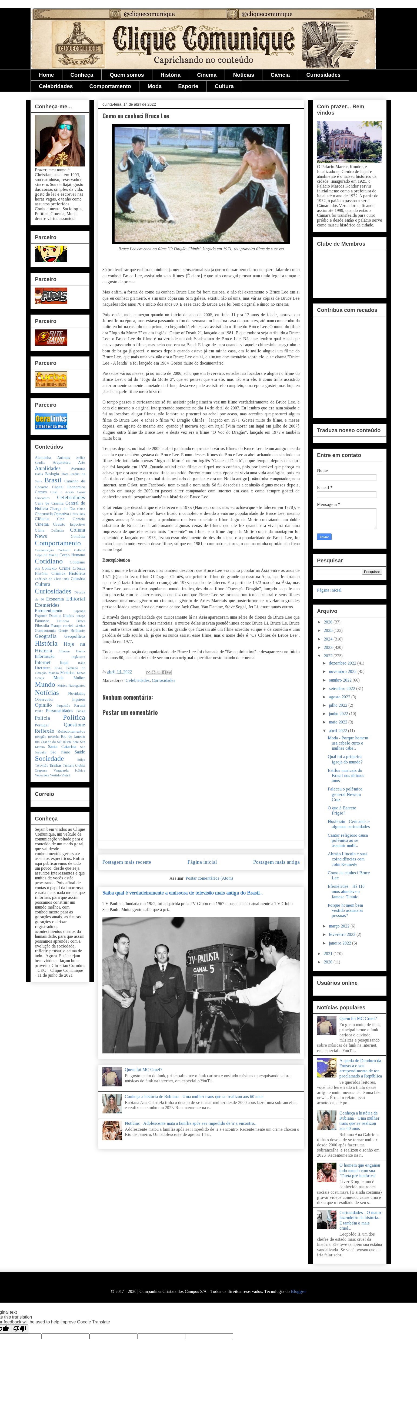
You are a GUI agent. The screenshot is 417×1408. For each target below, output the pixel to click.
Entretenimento (48, 610)
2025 (328, 630)
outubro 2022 (341, 680)
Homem (64, 651)
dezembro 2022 (343, 663)
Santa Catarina (62, 746)
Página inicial (202, 862)
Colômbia (57, 530)
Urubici (80, 766)
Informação (45, 656)
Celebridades (56, 86)
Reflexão (44, 731)
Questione (74, 725)
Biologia (52, 474)
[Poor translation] (19, 1328)
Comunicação (44, 550)
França (56, 625)
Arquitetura (62, 462)
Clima (39, 530)
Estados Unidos (61, 615)
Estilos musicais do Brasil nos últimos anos (346, 775)
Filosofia (42, 625)
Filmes (80, 621)
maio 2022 (338, 722)
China (81, 509)
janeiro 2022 (340, 943)
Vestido (55, 775)
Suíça (81, 760)
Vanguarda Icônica (69, 770)
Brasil (52, 480)
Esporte (188, 86)
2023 (328, 647)
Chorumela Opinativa (52, 514)
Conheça (82, 75)
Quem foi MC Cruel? (143, 1069)
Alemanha (43, 457)
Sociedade (49, 758)
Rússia (67, 742)
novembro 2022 (343, 671)
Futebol (68, 626)
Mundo (45, 684)
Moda (155, 86)
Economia (55, 599)
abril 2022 (338, 730)
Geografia (45, 636)
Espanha (79, 611)
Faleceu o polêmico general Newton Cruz (345, 794)
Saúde (80, 752)
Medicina (67, 672)
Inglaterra (78, 657)
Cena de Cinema (49, 503)
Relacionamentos (71, 731)
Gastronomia (45, 630)
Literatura (43, 668)
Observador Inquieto (60, 699)
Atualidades (48, 468)
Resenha (53, 737)
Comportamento (110, 86)
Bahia (39, 474)
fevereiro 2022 (342, 934)
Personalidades (59, 710)
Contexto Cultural (71, 550)
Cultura (224, 86)
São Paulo (60, 752)
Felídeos (63, 621)
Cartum (41, 492)
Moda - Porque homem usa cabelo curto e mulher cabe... (348, 743)
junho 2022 (339, 713)
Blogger (298, 1291)
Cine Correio (71, 519)
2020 (328, 962)
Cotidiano (49, 561)
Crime (65, 568)
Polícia (42, 718)
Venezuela (42, 775)
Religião (40, 737)
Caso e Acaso (62, 492)
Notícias (243, 75)
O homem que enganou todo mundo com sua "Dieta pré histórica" (359, 1170)
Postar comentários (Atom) (209, 878)
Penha (39, 711)
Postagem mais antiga (276, 862)
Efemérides (47, 605)
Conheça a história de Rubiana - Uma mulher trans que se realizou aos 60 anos (194, 1096)
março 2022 (340, 926)
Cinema (206, 75)
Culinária (78, 578)
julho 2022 (338, 705)
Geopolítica (74, 636)
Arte (81, 462)
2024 (328, 639)
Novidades (76, 693)
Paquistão (63, 706)
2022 (328, 655)
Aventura (78, 468)
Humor (80, 651)
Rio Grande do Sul (48, 742)
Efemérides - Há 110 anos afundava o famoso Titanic (346, 891)
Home (46, 75)
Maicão (53, 673)
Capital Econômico (68, 487)
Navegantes (76, 686)
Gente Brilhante (71, 630)
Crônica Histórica (68, 573)
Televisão (41, 766)
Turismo (68, 766)
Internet (43, 662)
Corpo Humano (72, 555)
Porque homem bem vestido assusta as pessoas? (345, 910)
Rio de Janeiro (73, 736)
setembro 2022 (342, 688)
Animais (63, 457)
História (171, 75)
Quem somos (127, 75)
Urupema (41, 770)
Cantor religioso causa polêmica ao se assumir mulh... (348, 840)
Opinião (43, 705)
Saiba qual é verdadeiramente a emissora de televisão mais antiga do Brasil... (182, 893)
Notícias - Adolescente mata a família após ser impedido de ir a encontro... (190, 1123)
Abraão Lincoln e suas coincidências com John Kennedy (348, 859)
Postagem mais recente (126, 862)
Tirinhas (55, 765)
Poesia (80, 711)
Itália (81, 663)
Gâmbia (80, 626)
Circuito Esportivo (69, 524)
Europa (80, 616)
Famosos (42, 621)
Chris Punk (77, 514)
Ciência (280, 75)
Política (74, 717)
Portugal (42, 725)
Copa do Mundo (46, 555)
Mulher (79, 678)
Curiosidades (323, 75)
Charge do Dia (62, 508)
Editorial (75, 599)
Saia (76, 742)
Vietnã (65, 775)
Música (62, 686)
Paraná (79, 705)
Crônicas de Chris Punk (52, 579)
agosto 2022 (340, 697)
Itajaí (64, 662)
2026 (328, 622)
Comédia (78, 536)
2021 (328, 953)
